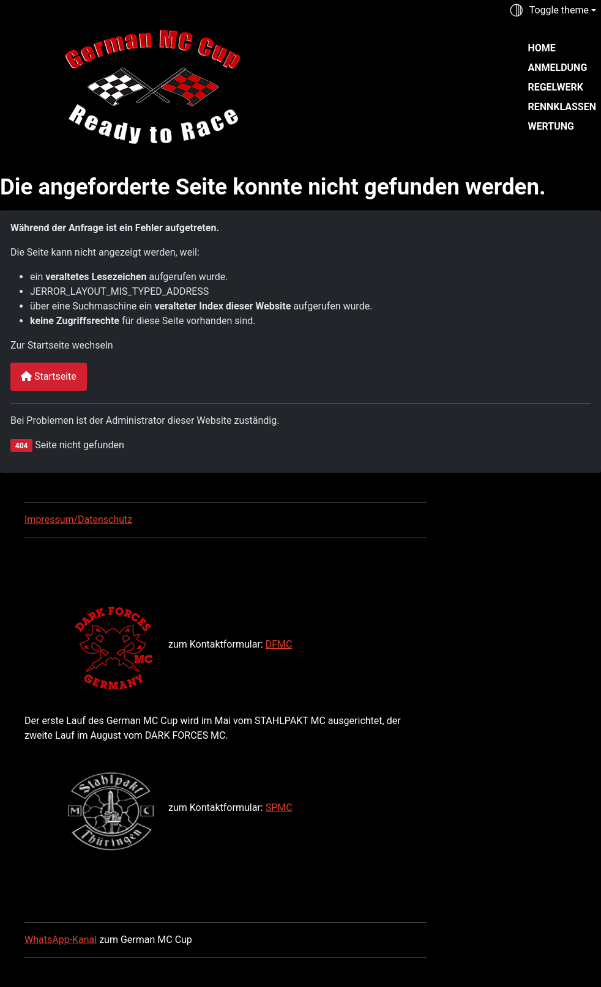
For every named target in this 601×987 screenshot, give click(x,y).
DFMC (279, 644)
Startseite (49, 376)
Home (541, 48)
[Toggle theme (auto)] (552, 10)
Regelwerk (555, 87)
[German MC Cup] (127, 85)
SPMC (279, 807)
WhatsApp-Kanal (60, 939)
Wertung (550, 126)
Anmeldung (557, 67)
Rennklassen (562, 107)
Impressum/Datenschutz (78, 519)
